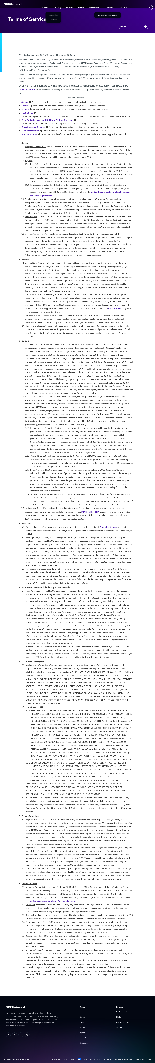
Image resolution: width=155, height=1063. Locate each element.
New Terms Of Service (123, 1059)
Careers (109, 8)
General (25, 102)
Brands (81, 8)
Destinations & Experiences (132, 1012)
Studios (132, 1027)
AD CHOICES (55, 1059)
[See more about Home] (20, 4)
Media (132, 1017)
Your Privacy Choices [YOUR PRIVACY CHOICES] (91, 1059)
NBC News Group (132, 1022)
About (45, 8)
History (58, 8)
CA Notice (107, 1059)
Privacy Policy (69, 1059)
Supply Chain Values (143, 1059)
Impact (69, 8)
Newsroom (94, 8)
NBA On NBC (124, 8)
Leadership (95, 1038)
